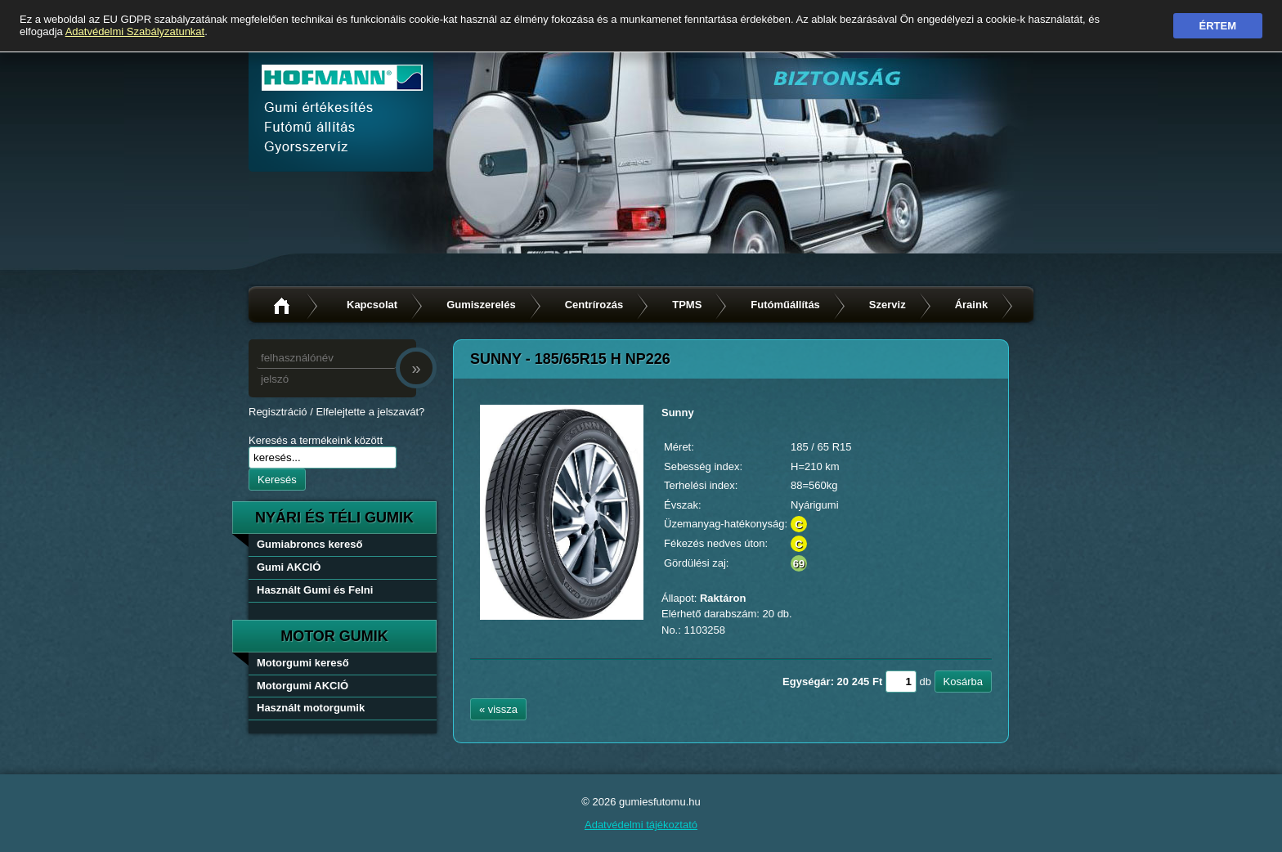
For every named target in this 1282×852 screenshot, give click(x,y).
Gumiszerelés (481, 304)
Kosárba (963, 681)
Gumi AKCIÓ (288, 567)
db (924, 681)
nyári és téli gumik (334, 517)
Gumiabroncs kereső (309, 544)
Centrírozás (594, 304)
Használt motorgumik (311, 708)
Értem (1218, 26)
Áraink (971, 304)
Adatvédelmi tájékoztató (641, 824)
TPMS (687, 304)
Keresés (277, 479)
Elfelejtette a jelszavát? (370, 412)
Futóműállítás (785, 304)
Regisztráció (278, 412)
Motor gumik (334, 636)
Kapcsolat (372, 304)
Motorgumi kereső (303, 663)
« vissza (498, 709)
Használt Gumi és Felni (315, 590)
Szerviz (887, 304)
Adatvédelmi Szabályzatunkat (135, 31)
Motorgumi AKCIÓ (302, 685)
